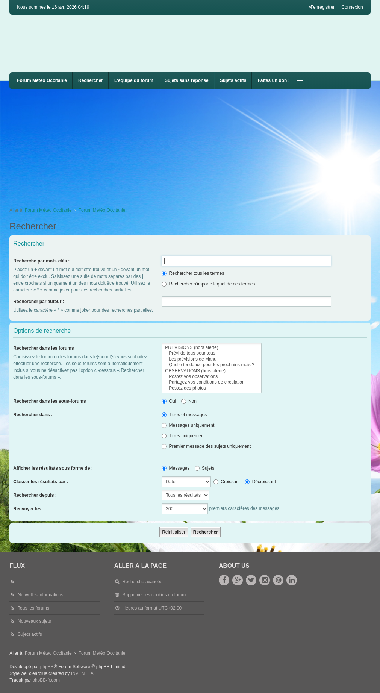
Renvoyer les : (28, 508)
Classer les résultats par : (40, 481)
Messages (175, 468)
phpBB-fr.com (46, 680)
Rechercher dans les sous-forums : (51, 401)
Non (189, 401)
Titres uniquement (183, 435)
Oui (169, 401)
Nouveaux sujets (34, 621)
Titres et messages (184, 414)
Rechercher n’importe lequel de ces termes (208, 284)
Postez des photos (211, 388)
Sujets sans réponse (187, 80)
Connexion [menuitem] (352, 7)
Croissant (226, 481)
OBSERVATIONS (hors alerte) (211, 371)
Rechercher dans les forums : (45, 348)
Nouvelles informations (40, 594)
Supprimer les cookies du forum (154, 594)
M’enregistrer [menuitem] (321, 7)
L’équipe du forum (133, 80)
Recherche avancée (143, 581)
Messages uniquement (188, 425)
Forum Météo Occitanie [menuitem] (42, 80)
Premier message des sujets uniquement (206, 446)
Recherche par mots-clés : (41, 261)
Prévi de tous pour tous (211, 353)
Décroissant (260, 481)
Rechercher (90, 80)
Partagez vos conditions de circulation (211, 382)
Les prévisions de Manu (211, 359)
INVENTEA (82, 673)
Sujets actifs (233, 80)
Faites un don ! (273, 80)
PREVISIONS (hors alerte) (211, 347)
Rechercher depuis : (34, 495)
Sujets (205, 468)
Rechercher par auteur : (38, 301)
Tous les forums (33, 608)
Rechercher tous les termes (193, 273)
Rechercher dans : (33, 414)
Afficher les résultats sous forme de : (52, 468)
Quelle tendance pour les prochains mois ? (211, 365)
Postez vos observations (211, 376)
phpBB (47, 666)
